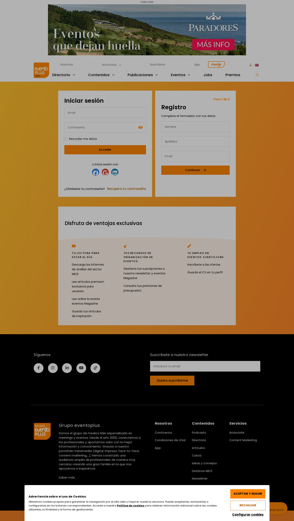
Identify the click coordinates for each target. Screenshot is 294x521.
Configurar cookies (248, 514)
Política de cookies (131, 505)
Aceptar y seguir (247, 494)
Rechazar (247, 505)
